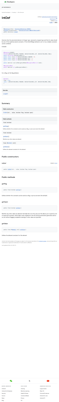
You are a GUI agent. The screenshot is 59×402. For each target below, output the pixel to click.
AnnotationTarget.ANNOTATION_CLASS (29, 30)
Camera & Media (25, 395)
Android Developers (6, 12)
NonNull (10, 143)
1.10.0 (56, 163)
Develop (14, 12)
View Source (53, 19)
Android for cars (44, 395)
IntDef (16, 32)
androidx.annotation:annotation (49, 16)
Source (3, 395)
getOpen (5, 136)
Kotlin (51, 22)
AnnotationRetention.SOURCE (22, 29)
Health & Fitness (24, 393)
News (3, 398)
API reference (6, 7)
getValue (5, 146)
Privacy (22, 398)
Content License (42, 241)
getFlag (5, 126)
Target (6, 30)
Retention (7, 29)
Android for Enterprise (7, 391)
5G (21, 400)
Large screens (43, 388)
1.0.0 (56, 20)
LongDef (5, 94)
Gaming (23, 388)
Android (4, 388)
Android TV (42, 398)
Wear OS (42, 391)
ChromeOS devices (44, 393)
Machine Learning (25, 391)
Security (4, 393)
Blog (3, 400)
